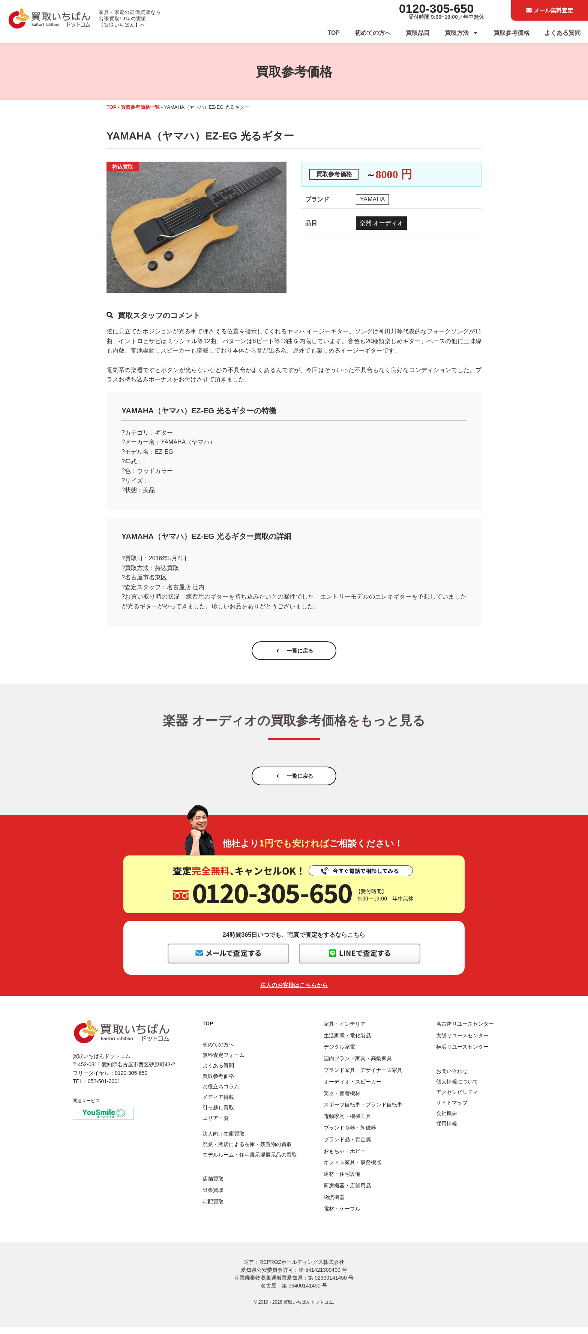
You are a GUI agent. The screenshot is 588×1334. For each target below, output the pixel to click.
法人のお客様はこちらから (294, 992)
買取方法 (461, 33)
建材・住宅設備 (342, 1181)
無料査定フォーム (223, 1062)
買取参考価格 (512, 33)
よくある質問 (562, 33)
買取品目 (418, 33)
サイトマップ (452, 1110)
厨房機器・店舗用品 (347, 1193)
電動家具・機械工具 (347, 1123)
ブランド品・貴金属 (347, 1146)
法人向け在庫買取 (223, 1141)
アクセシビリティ (457, 1099)
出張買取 (213, 1197)
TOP (333, 33)
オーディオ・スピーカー (352, 1089)
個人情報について (457, 1089)
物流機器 (334, 1204)
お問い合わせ (452, 1078)
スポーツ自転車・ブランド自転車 (363, 1112)
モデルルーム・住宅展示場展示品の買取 (249, 1162)
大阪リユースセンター (462, 1043)
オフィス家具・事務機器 (352, 1170)
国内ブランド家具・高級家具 (358, 1066)
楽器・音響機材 (342, 1100)
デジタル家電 (339, 1054)
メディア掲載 (218, 1104)
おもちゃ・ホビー (345, 1158)
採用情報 (446, 1131)
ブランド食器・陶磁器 (350, 1135)
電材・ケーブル (342, 1216)
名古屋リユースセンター (465, 1031)
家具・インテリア (345, 1031)
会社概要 (446, 1120)
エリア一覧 (215, 1125)
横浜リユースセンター (462, 1054)
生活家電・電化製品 (347, 1043)
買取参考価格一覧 (140, 107)
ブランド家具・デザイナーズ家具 (363, 1077)
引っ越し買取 (218, 1115)
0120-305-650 (436, 8)
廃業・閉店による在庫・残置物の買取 (247, 1152)
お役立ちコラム (220, 1094)
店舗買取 (213, 1186)
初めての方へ (373, 33)
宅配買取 (213, 1209)
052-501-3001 (104, 1088)
